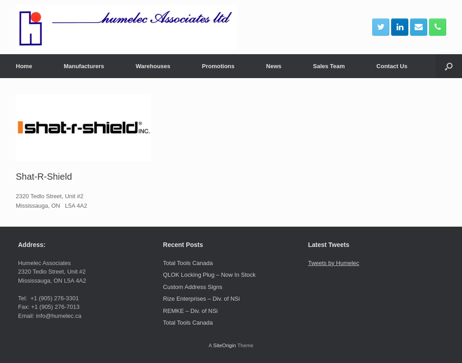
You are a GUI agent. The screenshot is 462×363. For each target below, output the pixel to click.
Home (24, 66)
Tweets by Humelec (333, 263)
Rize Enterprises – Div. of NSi (201, 298)
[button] (448, 66)
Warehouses (153, 66)
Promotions (218, 66)
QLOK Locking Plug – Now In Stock (209, 274)
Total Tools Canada (188, 263)
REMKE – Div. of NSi (190, 310)
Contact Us (391, 66)
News (274, 66)
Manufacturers (84, 66)
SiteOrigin (224, 345)
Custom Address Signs (192, 287)
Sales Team (329, 66)
